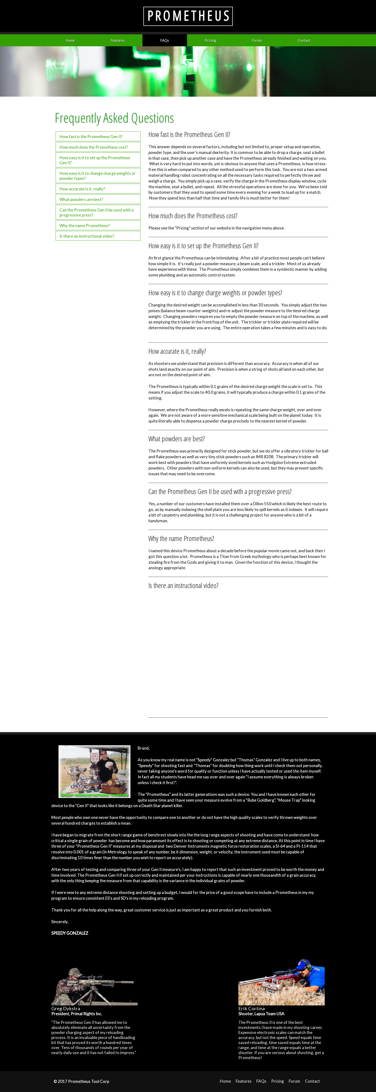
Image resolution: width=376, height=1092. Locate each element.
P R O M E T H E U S (188, 15)
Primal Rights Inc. (86, 1013)
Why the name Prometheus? (84, 225)
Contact (304, 40)
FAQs (164, 40)
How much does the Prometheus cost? (93, 147)
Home (70, 40)
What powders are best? (81, 199)
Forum (257, 40)
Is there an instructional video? (86, 236)
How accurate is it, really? (82, 188)
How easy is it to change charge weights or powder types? (97, 176)
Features (118, 40)
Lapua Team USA (269, 1013)
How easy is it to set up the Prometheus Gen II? (94, 160)
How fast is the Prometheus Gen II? (91, 136)
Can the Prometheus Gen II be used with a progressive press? (96, 212)
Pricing (210, 40)
